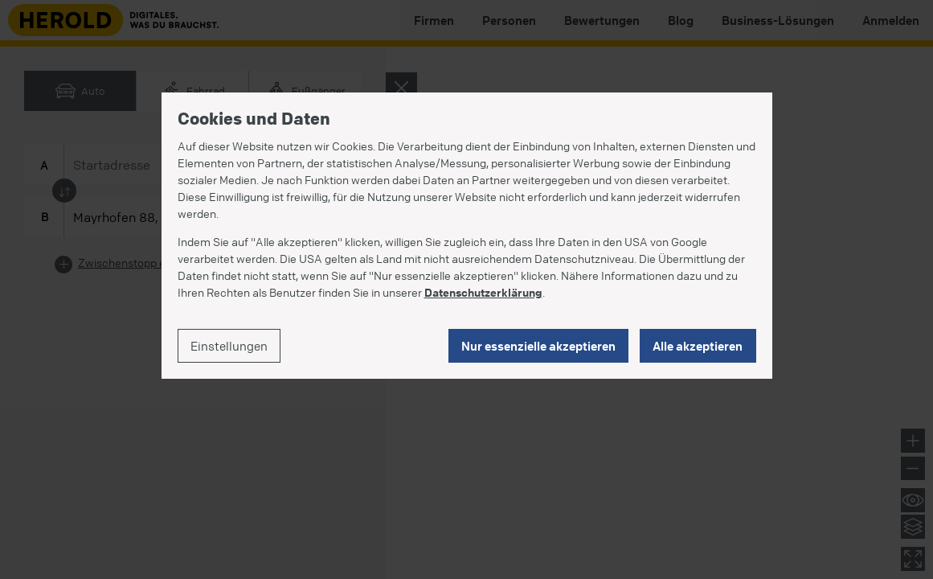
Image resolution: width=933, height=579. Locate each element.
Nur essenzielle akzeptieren (538, 346)
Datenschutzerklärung (483, 292)
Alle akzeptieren (698, 346)
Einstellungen (229, 346)
